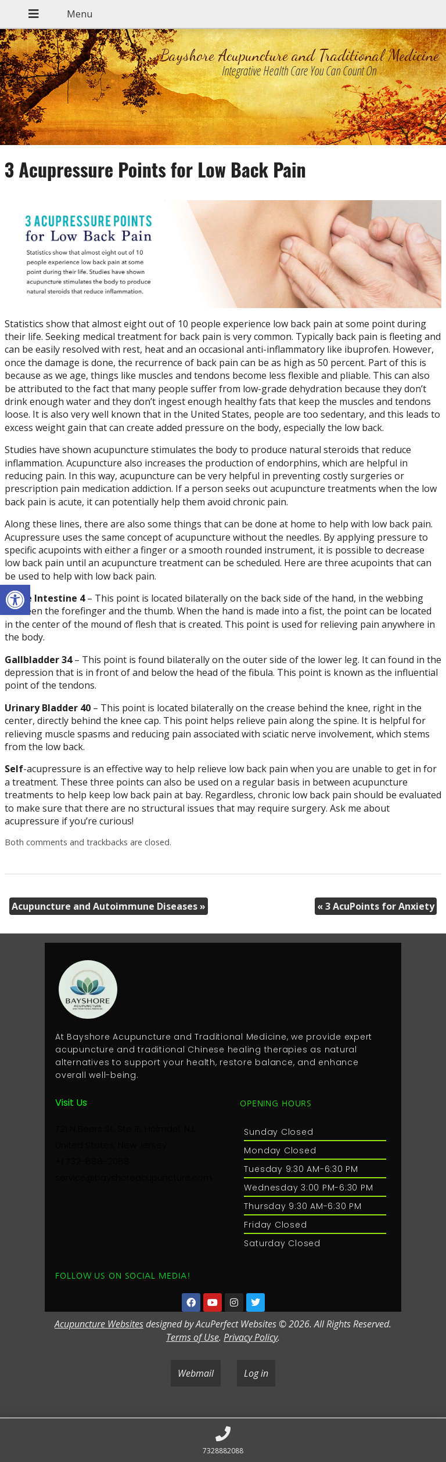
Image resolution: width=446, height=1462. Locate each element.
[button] (15, 600)
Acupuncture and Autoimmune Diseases (109, 906)
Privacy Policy (251, 1337)
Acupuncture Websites (99, 1324)
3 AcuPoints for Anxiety (375, 906)
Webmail (196, 1373)
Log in (256, 1373)
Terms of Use (192, 1337)
